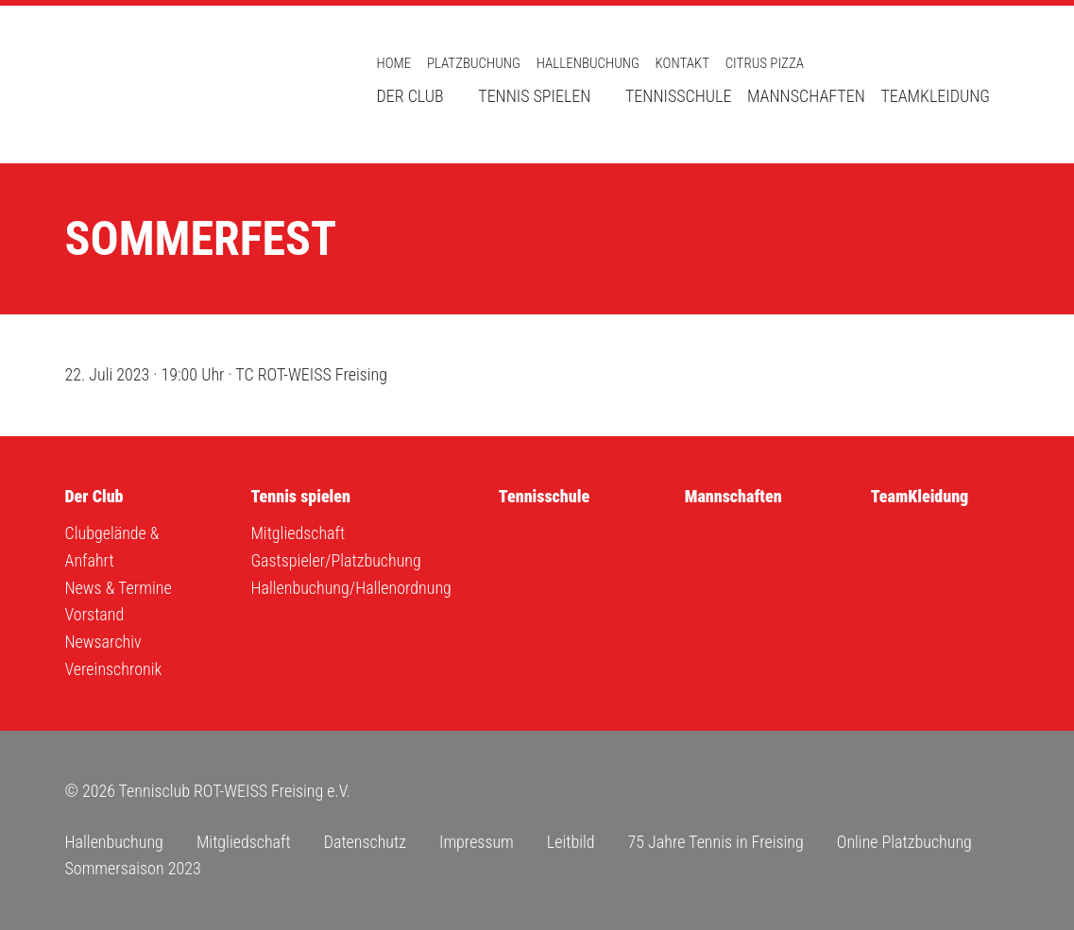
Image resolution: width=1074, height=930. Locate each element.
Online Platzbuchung (904, 842)
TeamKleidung (935, 96)
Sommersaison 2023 (133, 868)
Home (394, 63)
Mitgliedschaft (297, 533)
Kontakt (682, 63)
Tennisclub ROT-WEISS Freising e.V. (197, 84)
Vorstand (95, 614)
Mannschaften (806, 96)
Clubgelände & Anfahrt (112, 546)
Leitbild (571, 842)
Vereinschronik (113, 669)
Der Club (410, 96)
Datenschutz (365, 842)
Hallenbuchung (588, 63)
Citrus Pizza (764, 63)
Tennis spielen (534, 96)
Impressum (476, 842)
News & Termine (118, 588)
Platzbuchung (473, 63)
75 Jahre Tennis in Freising (716, 842)
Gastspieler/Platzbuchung (335, 560)
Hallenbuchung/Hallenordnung (350, 588)
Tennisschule (678, 96)
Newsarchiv (103, 641)
